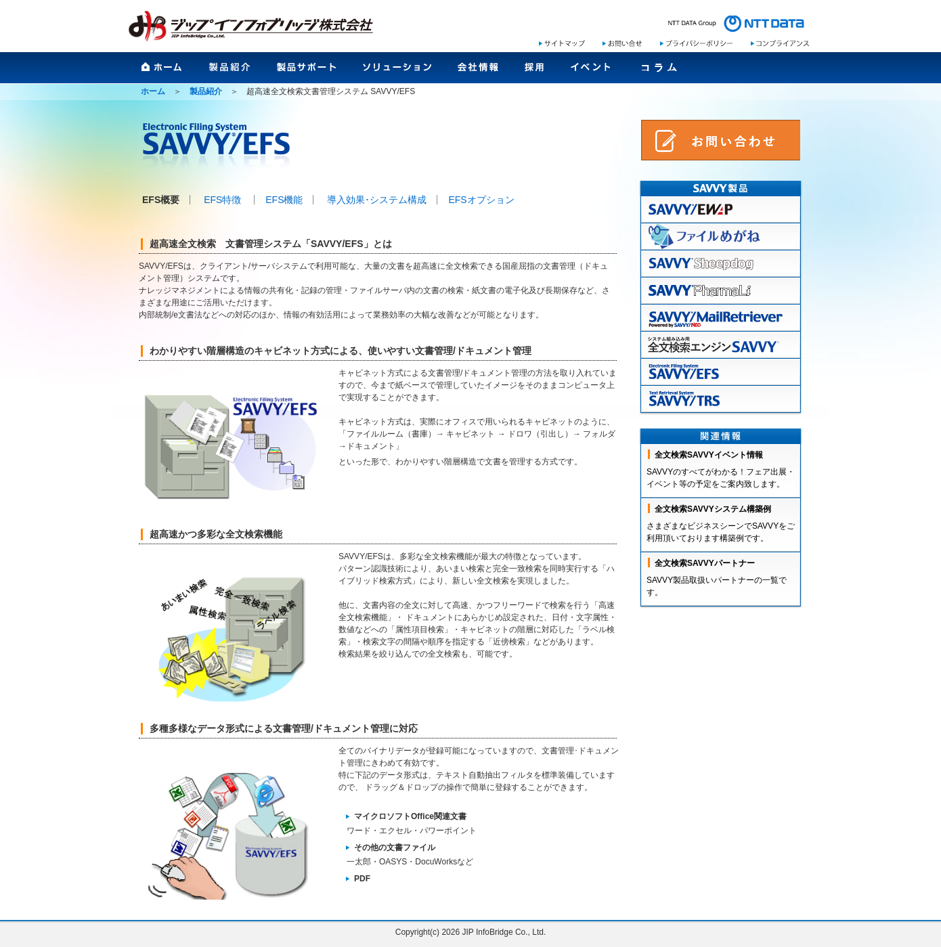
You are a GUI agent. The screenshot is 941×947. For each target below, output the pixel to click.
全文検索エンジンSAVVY (720, 345)
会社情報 (478, 72)
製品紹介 (229, 72)
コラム (658, 72)
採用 (534, 72)
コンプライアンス (780, 43)
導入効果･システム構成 (376, 199)
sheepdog (720, 264)
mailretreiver (720, 318)
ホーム (162, 72)
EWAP (720, 209)
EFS (720, 372)
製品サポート (306, 72)
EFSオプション (481, 199)
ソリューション (397, 72)
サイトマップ (562, 43)
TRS (720, 399)
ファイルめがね (720, 236)
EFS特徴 (222, 199)
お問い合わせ (622, 43)
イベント (591, 72)
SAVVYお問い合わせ (720, 140)
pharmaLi (720, 291)
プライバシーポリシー (696, 43)
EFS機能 (284, 199)
